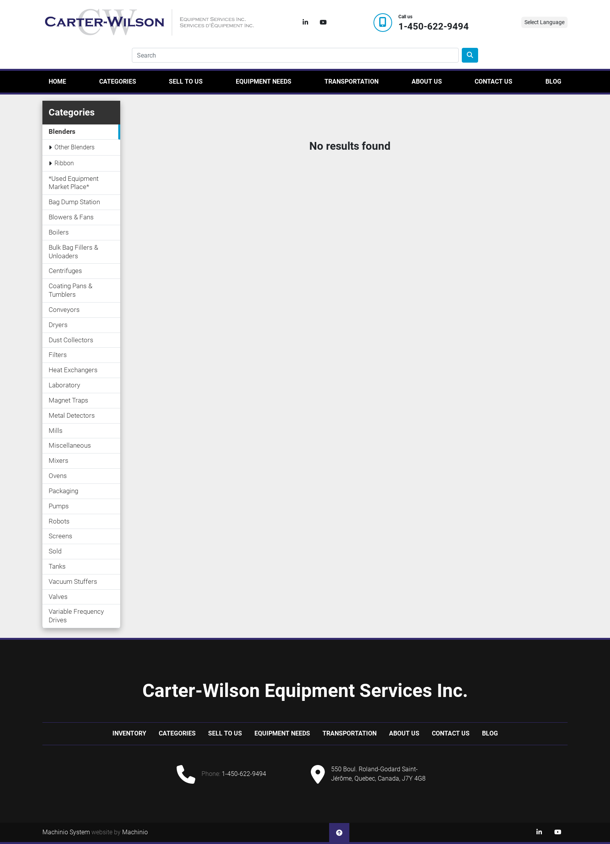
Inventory (129, 733)
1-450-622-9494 (433, 27)
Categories (117, 81)
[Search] (295, 55)
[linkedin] (305, 22)
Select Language (544, 22)
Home (57, 81)
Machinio (135, 832)
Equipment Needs (263, 81)
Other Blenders (74, 147)
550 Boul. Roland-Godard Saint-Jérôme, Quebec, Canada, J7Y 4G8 (378, 773)
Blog (553, 81)
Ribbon (64, 163)
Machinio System (66, 832)
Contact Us (493, 81)
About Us (427, 81)
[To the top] (339, 832)
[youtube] (323, 22)
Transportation (351, 81)
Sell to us (186, 81)
